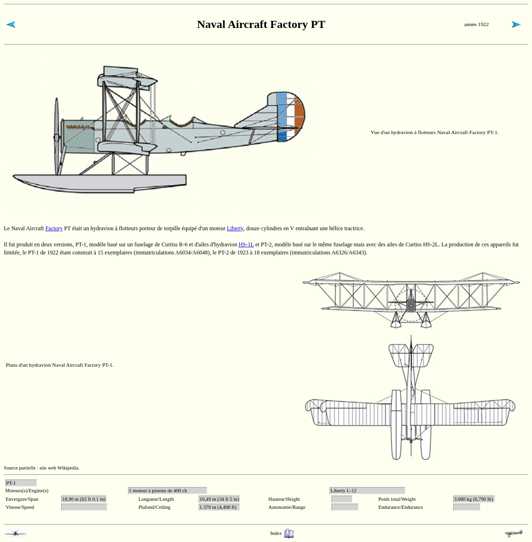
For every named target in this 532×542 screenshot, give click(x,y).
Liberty (235, 228)
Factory (54, 228)
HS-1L (246, 244)
